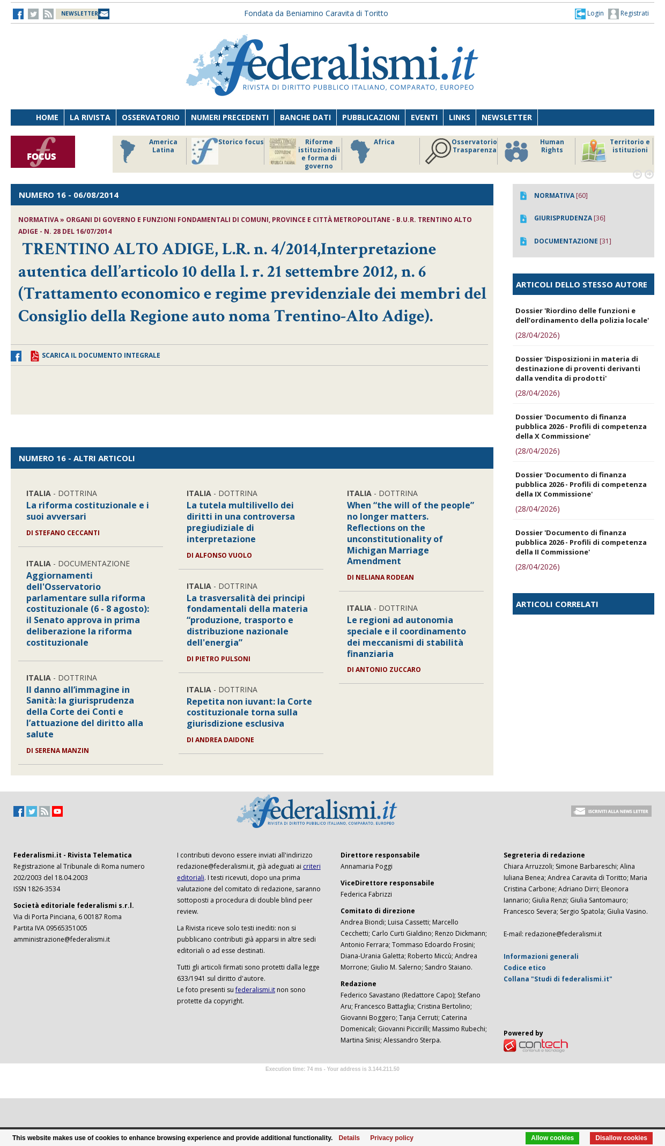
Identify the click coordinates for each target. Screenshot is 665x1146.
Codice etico (525, 967)
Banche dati (305, 117)
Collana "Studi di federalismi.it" (558, 979)
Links (459, 117)
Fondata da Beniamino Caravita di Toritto (316, 13)
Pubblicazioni (371, 117)
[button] (589, 13)
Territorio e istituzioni (615, 151)
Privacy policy (391, 1138)
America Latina (146, 151)
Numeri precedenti (230, 117)
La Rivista (90, 117)
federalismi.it (255, 989)
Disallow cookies (621, 1138)
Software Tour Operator (332, 1081)
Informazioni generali (541, 956)
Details (349, 1138)
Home (47, 117)
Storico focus (227, 151)
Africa (371, 151)
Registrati (628, 14)
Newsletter (507, 117)
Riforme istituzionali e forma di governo (304, 154)
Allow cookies (552, 1138)
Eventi (424, 117)
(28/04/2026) (537, 335)
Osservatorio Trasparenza (461, 151)
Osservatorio (151, 117)
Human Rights (533, 151)
